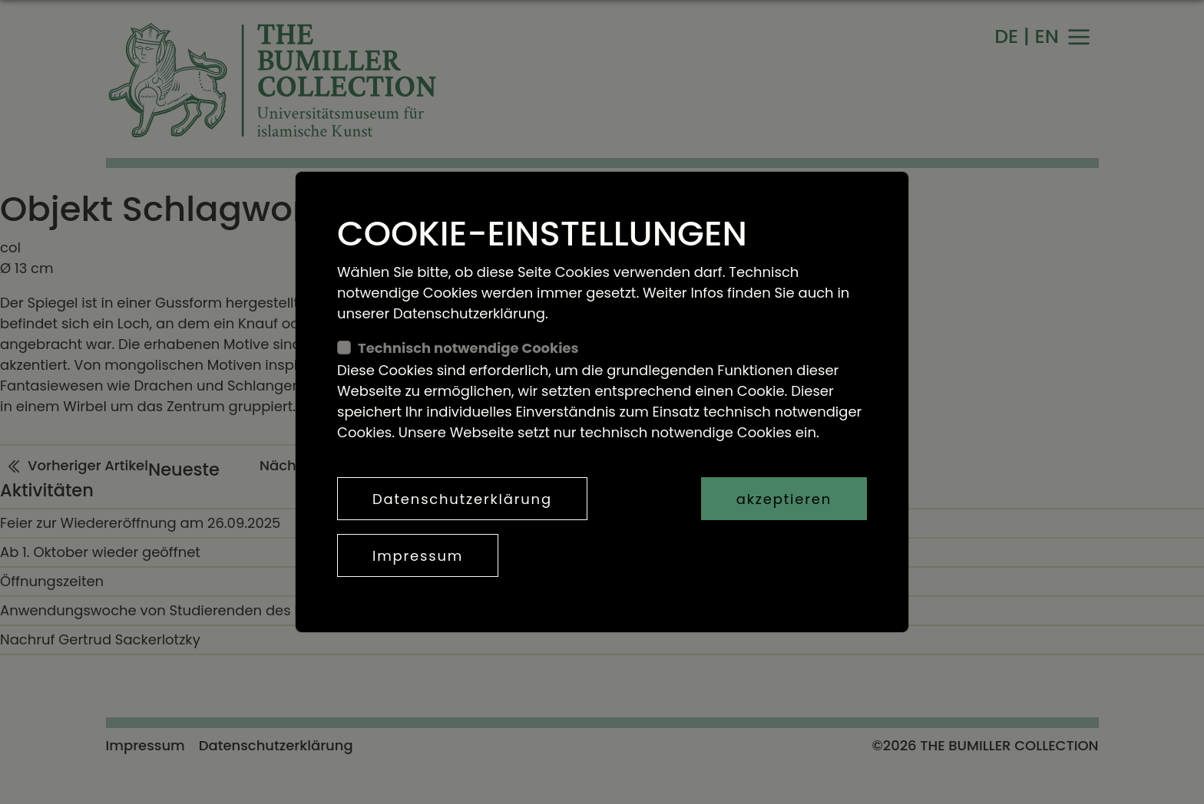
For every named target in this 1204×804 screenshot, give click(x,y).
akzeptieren (784, 499)
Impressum (417, 555)
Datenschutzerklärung (462, 499)
